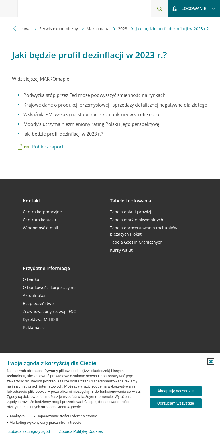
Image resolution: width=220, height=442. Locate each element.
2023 (123, 28)
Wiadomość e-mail (40, 227)
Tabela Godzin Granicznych (136, 242)
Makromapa (99, 28)
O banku (31, 279)
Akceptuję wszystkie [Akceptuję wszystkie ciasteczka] (176, 391)
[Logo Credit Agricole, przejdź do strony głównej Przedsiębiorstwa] (47, 8)
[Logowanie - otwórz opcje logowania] (194, 8)
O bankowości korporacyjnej (50, 287)
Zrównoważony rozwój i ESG (49, 311)
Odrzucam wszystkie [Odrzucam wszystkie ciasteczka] (175, 403)
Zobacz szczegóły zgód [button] (29, 431)
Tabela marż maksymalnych (136, 219)
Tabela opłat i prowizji (131, 211)
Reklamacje (34, 327)
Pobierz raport (48, 147)
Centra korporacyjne (42, 211)
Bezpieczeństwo (38, 303)
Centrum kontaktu (40, 219)
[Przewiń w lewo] (15, 29)
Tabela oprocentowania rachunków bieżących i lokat (143, 231)
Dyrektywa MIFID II (40, 319)
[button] (211, 361)
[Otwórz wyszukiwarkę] (159, 8)
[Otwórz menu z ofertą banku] (9, 8)
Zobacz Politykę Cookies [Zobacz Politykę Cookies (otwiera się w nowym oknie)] (81, 431)
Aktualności (34, 295)
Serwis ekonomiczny (59, 28)
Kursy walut (121, 250)
